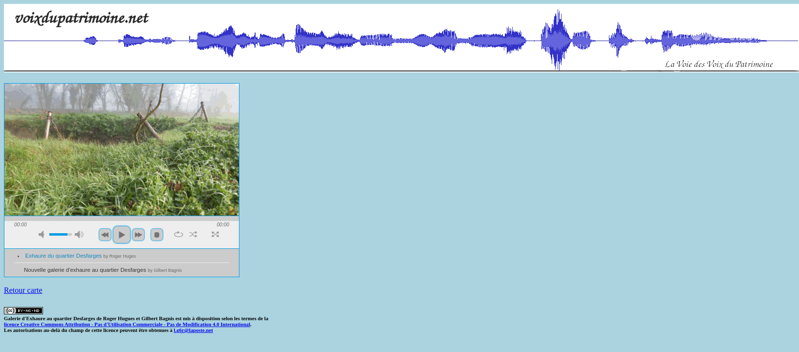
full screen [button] (215, 234)
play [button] (121, 234)
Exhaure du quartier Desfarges (80, 256)
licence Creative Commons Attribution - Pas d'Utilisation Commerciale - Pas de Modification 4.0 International (127, 324)
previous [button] (105, 235)
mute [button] (43, 234)
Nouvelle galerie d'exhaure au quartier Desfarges (103, 270)
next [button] (138, 235)
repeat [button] (179, 234)
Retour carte (23, 290)
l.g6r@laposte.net (193, 330)
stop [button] (157, 235)
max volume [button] (79, 234)
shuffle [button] (193, 234)
